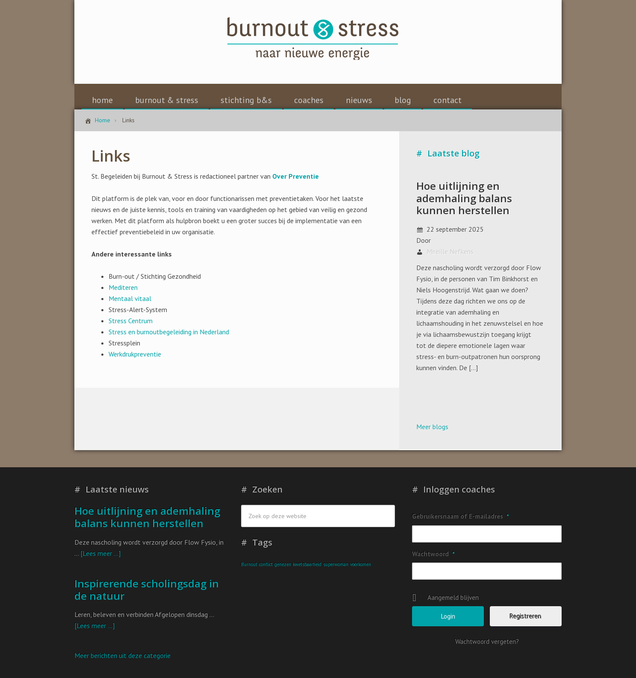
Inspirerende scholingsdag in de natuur (146, 589)
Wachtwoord (433, 554)
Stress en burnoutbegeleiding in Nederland (169, 331)
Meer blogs (432, 426)
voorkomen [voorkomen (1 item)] (360, 564)
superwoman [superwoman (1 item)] (335, 564)
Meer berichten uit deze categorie (122, 655)
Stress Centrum (131, 320)
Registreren (526, 616)
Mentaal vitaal (130, 298)
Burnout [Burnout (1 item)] (249, 564)
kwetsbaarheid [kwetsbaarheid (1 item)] (307, 564)
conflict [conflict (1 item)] (266, 564)
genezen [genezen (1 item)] (282, 564)
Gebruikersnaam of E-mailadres (460, 516)
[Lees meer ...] (100, 553)
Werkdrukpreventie (135, 354)
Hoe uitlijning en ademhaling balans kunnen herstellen (464, 198)
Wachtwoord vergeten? (487, 641)
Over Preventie (295, 176)
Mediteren (123, 287)
